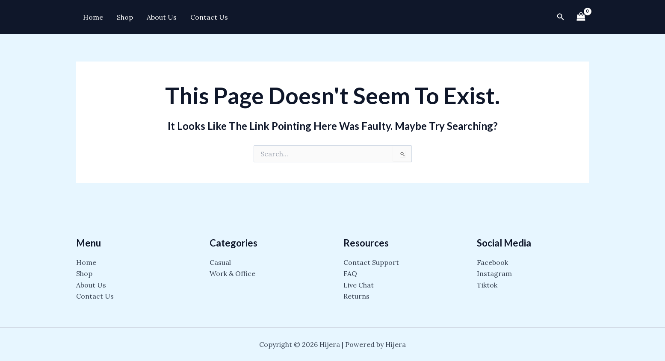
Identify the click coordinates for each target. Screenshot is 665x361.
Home (93, 17)
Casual (220, 262)
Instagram (494, 273)
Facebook (492, 262)
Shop (125, 17)
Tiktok (487, 285)
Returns (356, 296)
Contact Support (371, 262)
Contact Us (209, 17)
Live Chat (358, 285)
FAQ (350, 273)
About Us (162, 17)
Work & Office (232, 273)
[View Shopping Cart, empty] (581, 17)
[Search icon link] (561, 17)
